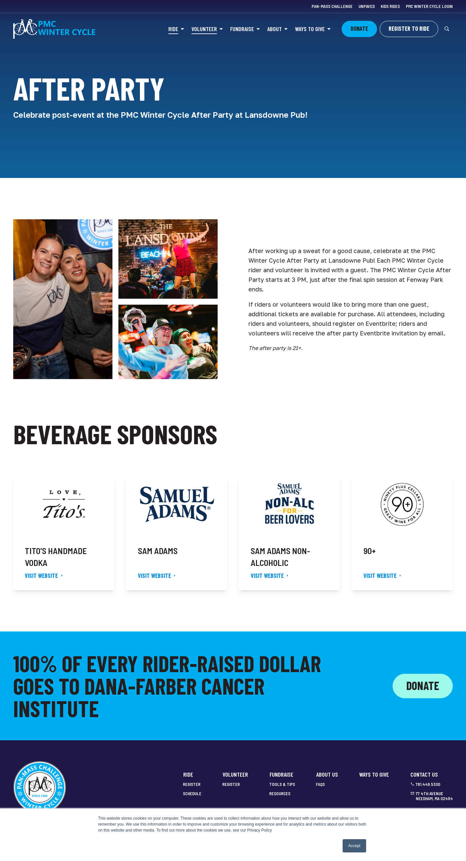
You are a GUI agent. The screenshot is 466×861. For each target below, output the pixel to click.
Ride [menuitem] (188, 774)
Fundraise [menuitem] (281, 774)
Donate (422, 685)
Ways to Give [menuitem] (374, 774)
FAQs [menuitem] (320, 784)
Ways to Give (310, 28)
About (274, 28)
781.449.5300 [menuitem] (428, 784)
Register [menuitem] (191, 784)
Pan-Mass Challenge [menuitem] (332, 6)
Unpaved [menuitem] (367, 6)
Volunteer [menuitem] (235, 774)
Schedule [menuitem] (192, 793)
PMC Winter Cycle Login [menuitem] (429, 6)
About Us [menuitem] (327, 774)
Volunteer (204, 28)
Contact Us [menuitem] (424, 774)
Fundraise (242, 28)
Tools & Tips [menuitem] (282, 784)
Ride (173, 28)
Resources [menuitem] (279, 793)
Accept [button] (354, 845)
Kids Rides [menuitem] (390, 6)
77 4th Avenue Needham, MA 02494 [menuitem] (434, 796)
